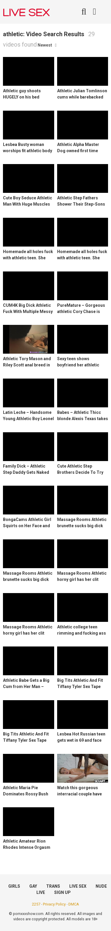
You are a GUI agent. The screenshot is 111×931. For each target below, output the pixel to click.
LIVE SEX (77, 886)
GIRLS (14, 886)
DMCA (73, 904)
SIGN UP (62, 892)
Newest (45, 45)
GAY (33, 886)
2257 (36, 904)
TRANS (53, 886)
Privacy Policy (54, 904)
